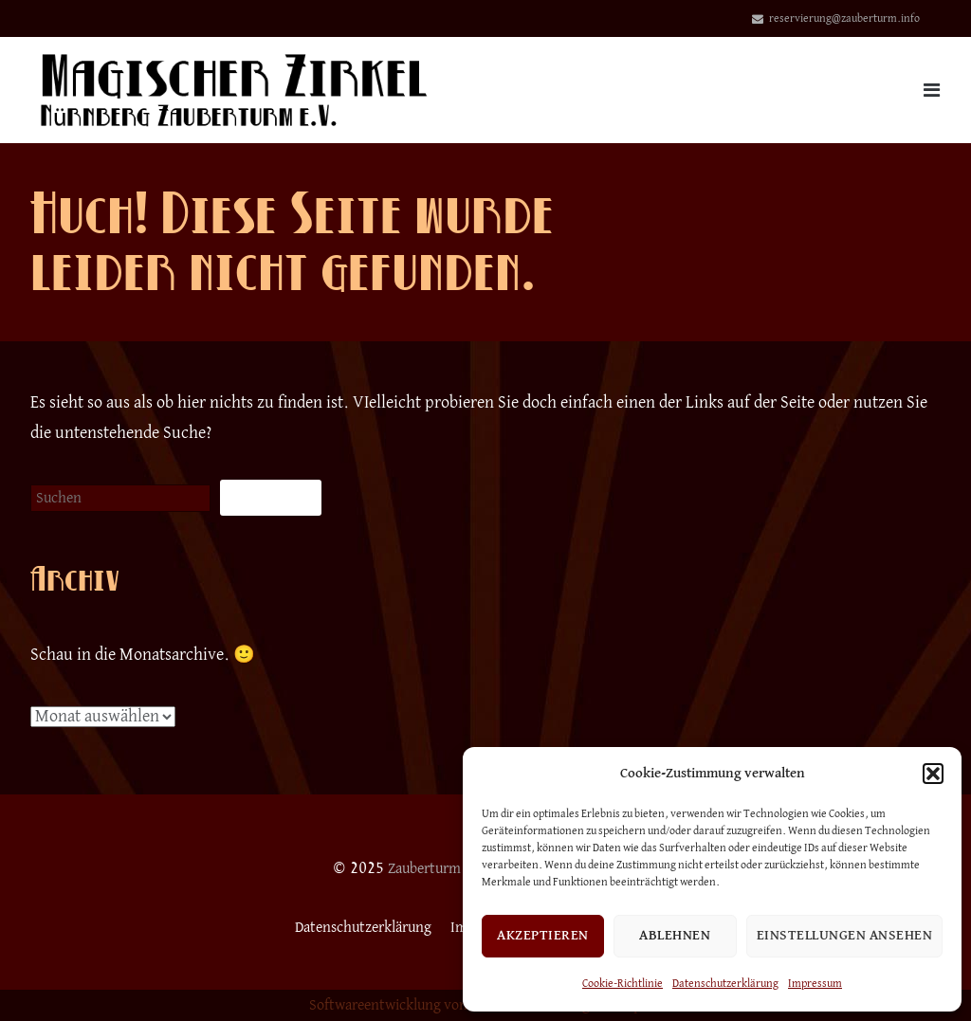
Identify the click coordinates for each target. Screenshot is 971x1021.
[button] (933, 773)
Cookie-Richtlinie (622, 984)
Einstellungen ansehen (845, 935)
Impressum (815, 984)
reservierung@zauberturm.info (844, 19)
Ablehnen (674, 935)
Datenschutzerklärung (725, 984)
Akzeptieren (543, 935)
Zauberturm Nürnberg (453, 868)
